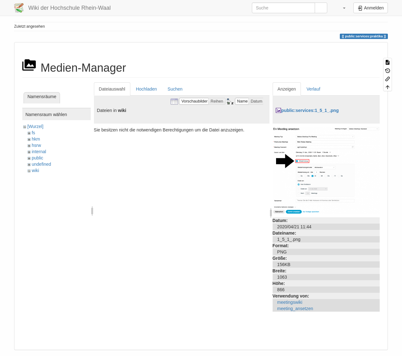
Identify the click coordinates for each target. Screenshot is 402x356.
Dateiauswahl (112, 89)
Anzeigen (287, 89)
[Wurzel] (35, 126)
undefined (41, 164)
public (37, 157)
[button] (341, 8)
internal (39, 151)
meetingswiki (289, 302)
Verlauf (313, 89)
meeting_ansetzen (295, 308)
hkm (36, 139)
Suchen (175, 89)
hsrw (36, 145)
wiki (35, 170)
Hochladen (146, 89)
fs (33, 132)
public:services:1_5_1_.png (310, 110)
